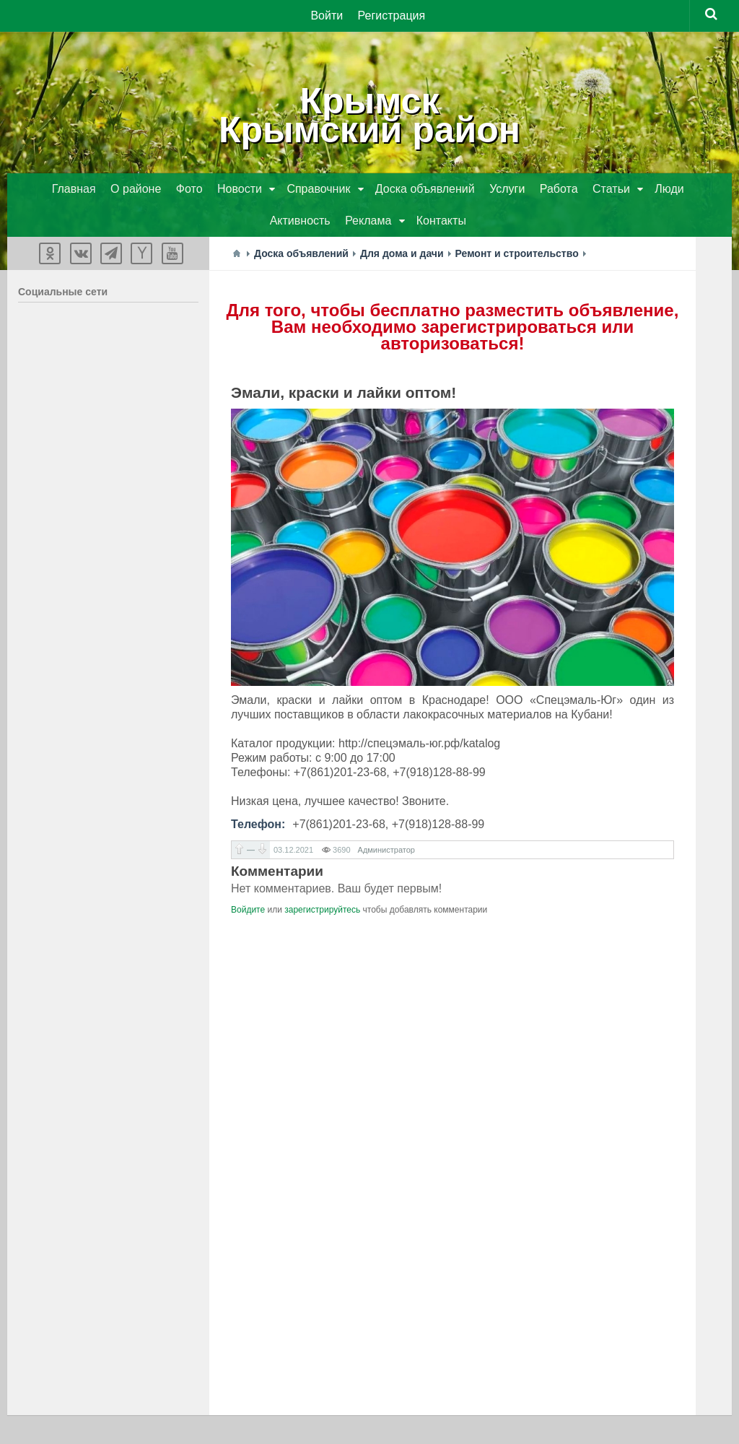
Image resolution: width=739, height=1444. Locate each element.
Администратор (386, 849)
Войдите (248, 910)
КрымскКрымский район (369, 115)
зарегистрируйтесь (322, 910)
